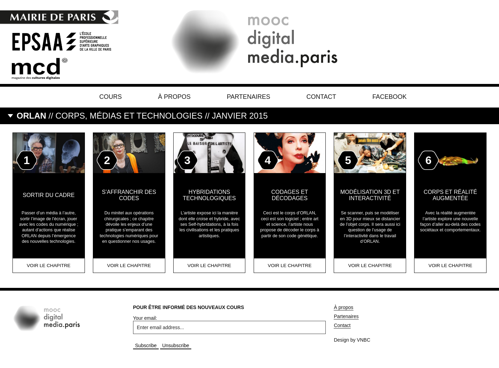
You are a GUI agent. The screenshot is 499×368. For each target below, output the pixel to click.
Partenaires (248, 96)
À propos (174, 96)
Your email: (145, 318)
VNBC (363, 340)
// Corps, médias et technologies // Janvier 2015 (142, 115)
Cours (110, 96)
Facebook (389, 96)
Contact (321, 96)
